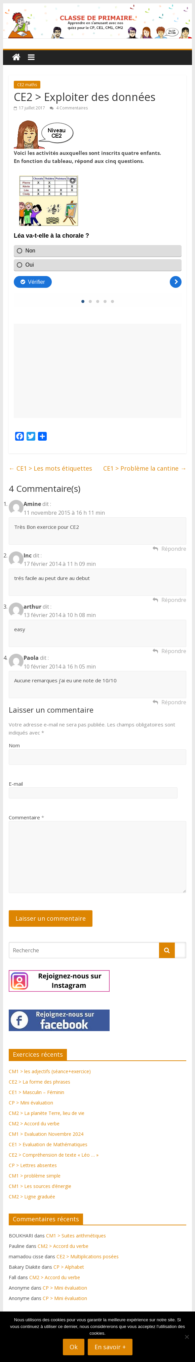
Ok (74, 1347)
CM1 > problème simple (35, 1175)
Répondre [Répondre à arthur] (173, 651)
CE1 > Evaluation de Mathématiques (48, 1144)
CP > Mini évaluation (31, 1102)
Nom (14, 745)
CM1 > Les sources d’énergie (40, 1186)
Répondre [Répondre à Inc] (173, 600)
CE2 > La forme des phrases (39, 1082)
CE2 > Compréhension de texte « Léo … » (54, 1155)
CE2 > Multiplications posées (87, 1256)
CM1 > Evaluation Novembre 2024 (46, 1134)
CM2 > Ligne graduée (32, 1196)
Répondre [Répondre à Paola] (173, 702)
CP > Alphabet (68, 1267)
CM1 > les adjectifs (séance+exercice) (50, 1071)
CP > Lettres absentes (33, 1165)
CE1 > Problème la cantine (144, 468)
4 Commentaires (69, 108)
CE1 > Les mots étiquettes (50, 468)
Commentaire (26, 817)
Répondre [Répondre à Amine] (173, 548)
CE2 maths (27, 85)
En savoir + (110, 1347)
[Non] (186, 1336)
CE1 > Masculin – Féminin (36, 1092)
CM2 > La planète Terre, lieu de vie (46, 1113)
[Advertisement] (98, 371)
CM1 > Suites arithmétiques (76, 1235)
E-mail (16, 783)
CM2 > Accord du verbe (34, 1123)
